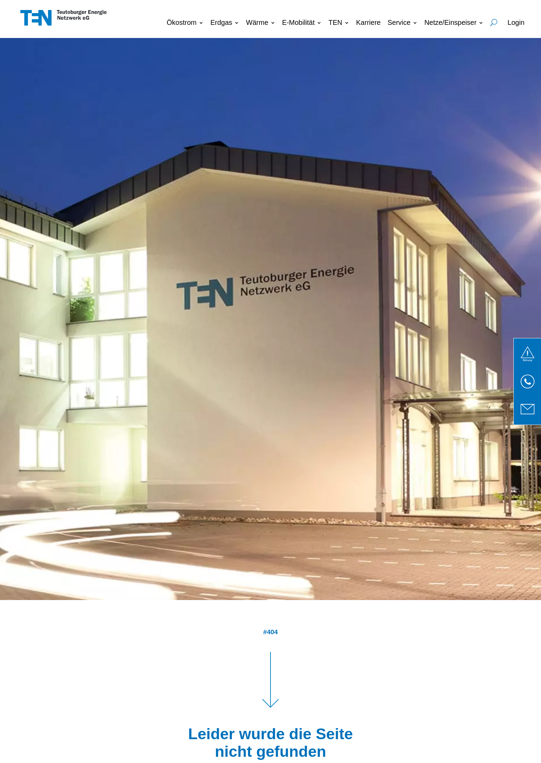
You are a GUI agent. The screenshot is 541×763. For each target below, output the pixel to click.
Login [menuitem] (516, 22)
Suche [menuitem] (493, 21)
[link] (527, 354)
